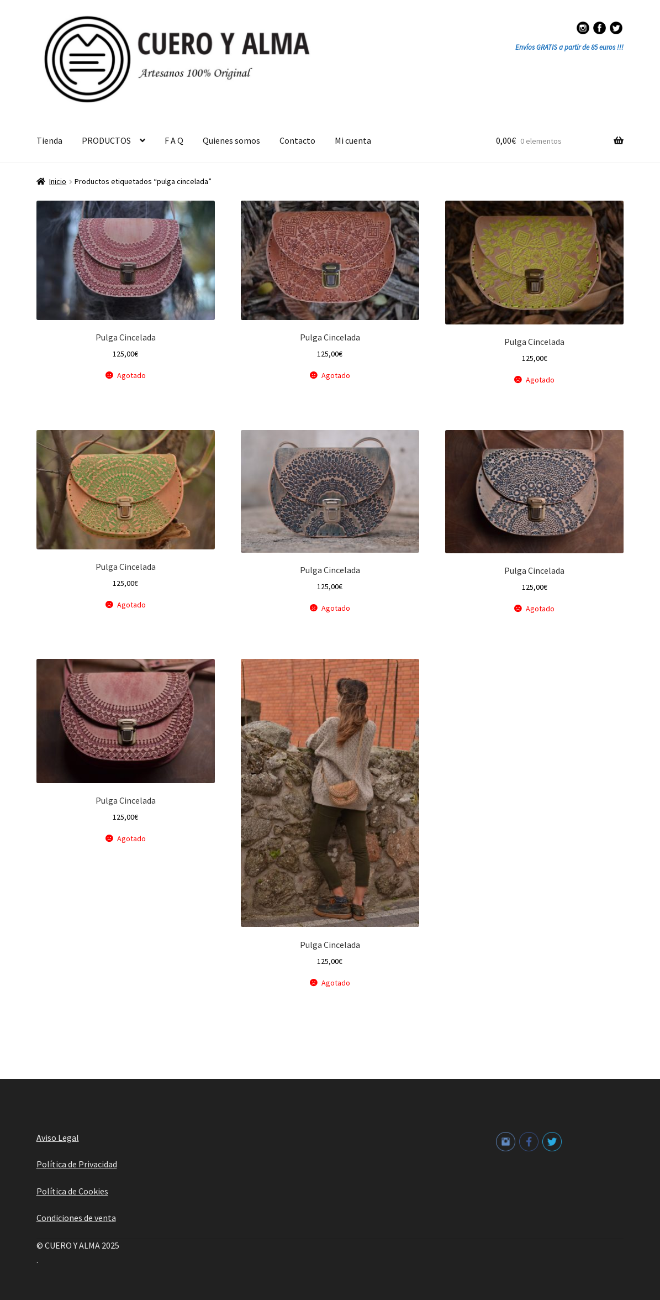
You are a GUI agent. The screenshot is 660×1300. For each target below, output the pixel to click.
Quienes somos (231, 140)
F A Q (174, 140)
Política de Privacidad (76, 1164)
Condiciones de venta (76, 1217)
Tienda (49, 140)
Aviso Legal (57, 1137)
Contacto (297, 140)
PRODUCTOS (106, 140)
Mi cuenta (353, 140)
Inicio (57, 181)
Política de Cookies (72, 1191)
